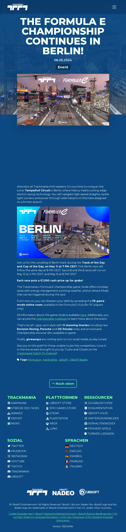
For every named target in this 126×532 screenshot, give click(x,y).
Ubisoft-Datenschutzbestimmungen (55, 513)
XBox (51, 423)
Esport (14, 418)
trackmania (50, 359)
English (73, 451)
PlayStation (57, 418)
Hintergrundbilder (101, 418)
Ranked (15, 413)
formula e (34, 359)
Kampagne (17, 403)
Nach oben (63, 384)
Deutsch (74, 446)
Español (73, 456)
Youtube (16, 461)
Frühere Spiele (97, 428)
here (83, 315)
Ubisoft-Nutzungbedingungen (95, 513)
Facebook (16, 451)
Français (74, 461)
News (13, 423)
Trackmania (18, 471)
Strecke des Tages (23, 408)
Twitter (15, 446)
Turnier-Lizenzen (99, 433)
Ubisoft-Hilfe (96, 413)
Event (63, 67)
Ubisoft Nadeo (79, 359)
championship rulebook (51, 318)
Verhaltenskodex (99, 423)
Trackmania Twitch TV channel (37, 353)
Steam (52, 413)
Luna (51, 428)
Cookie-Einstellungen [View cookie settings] (21, 513)
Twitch (14, 466)
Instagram (17, 456)
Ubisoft (63, 359)
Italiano (73, 466)
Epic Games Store (61, 408)
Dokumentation (98, 408)
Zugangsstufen (98, 403)
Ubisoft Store (59, 403)
